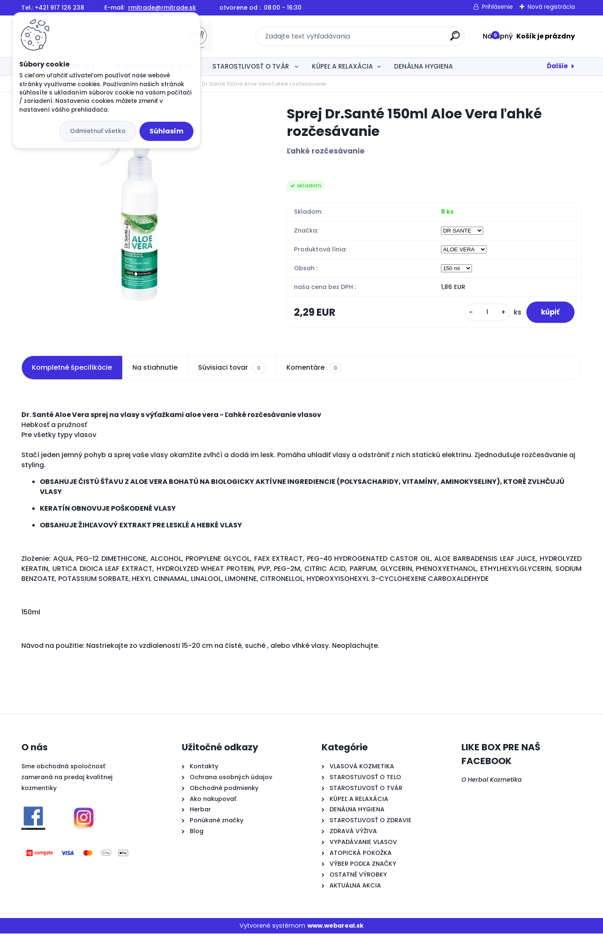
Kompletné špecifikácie (72, 370)
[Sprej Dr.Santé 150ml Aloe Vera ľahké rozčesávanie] (140, 205)
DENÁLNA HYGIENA (423, 66)
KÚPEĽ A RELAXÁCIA (342, 66)
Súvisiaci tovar (231, 370)
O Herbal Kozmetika (491, 782)
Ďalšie (557, 65)
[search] (392, 39)
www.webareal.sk (335, 927)
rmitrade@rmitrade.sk (162, 7)
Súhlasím (166, 131)
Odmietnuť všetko (98, 131)
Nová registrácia (551, 7)
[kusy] (482, 313)
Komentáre (314, 370)
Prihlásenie (497, 7)
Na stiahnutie (155, 370)
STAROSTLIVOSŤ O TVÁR (251, 66)
